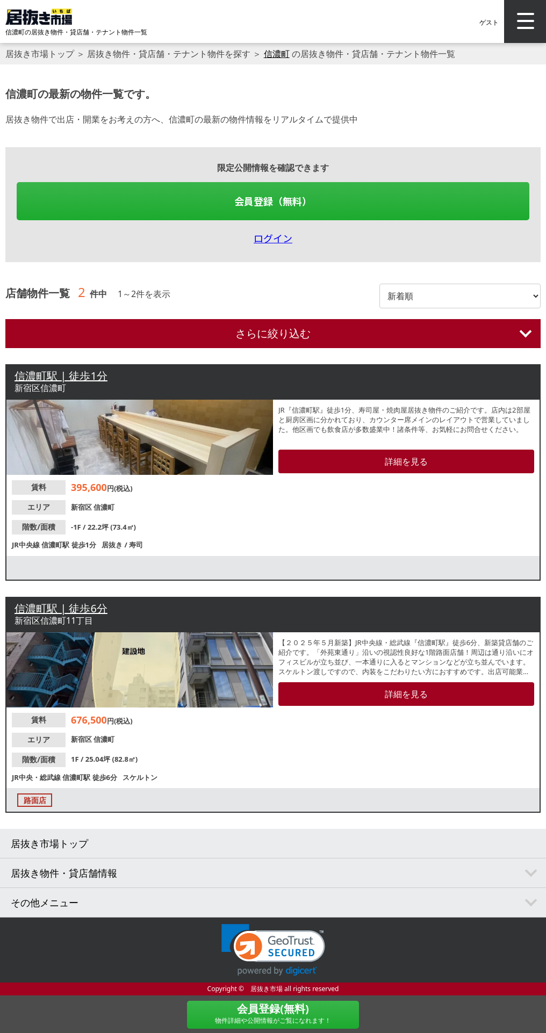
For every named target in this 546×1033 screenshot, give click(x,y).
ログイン (273, 238)
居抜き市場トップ (39, 54)
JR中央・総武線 (37, 777)
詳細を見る (406, 461)
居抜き (113, 545)
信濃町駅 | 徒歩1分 (61, 376)
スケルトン (140, 777)
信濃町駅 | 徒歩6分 (61, 608)
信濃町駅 (56, 545)
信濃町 (277, 54)
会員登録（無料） (273, 201)
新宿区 (82, 507)
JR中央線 (26, 545)
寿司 (136, 545)
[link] (273, 950)
